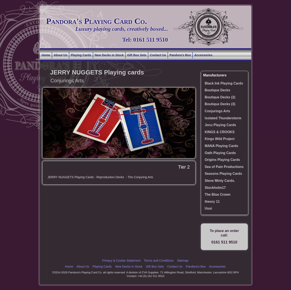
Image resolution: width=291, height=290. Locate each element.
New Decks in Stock (109, 55)
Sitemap (182, 260)
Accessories (203, 55)
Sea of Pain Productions (224, 167)
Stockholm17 (215, 187)
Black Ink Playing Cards (224, 83)
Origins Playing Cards (222, 160)
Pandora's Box (180, 55)
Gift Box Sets (136, 55)
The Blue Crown (217, 194)
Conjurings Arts (217, 111)
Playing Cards (81, 55)
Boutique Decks (217, 90)
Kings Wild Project (220, 139)
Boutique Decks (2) (220, 97)
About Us (60, 55)
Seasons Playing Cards (223, 173)
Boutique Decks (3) (220, 104)
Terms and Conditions (158, 260)
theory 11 (212, 201)
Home (46, 55)
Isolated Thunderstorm (223, 118)
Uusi (208, 208)
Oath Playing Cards (220, 153)
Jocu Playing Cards (220, 125)
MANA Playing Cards (221, 146)
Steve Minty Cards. (220, 180)
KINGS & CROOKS (220, 132)
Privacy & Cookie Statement (121, 260)
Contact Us (158, 55)
